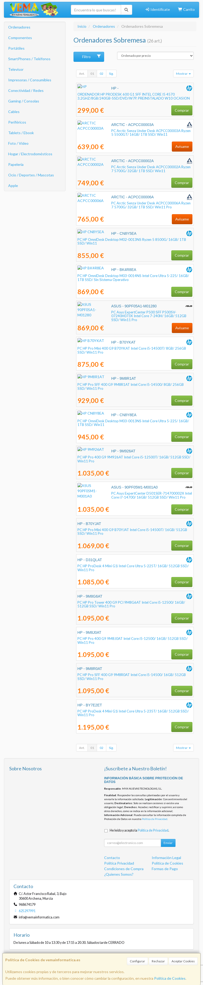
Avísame (182, 146)
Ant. (82, 74)
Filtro (91, 56)
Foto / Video (18, 143)
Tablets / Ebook (21, 132)
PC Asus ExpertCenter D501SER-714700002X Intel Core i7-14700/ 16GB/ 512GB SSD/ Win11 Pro (130, 495)
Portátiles (16, 48)
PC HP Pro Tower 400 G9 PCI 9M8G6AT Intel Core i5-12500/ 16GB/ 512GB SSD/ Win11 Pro (131, 604)
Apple (13, 185)
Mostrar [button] (183, 74)
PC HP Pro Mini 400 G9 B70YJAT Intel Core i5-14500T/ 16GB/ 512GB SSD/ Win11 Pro (132, 532)
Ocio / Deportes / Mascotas (31, 175)
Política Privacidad (119, 863)
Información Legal (166, 857)
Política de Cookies (170, 978)
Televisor (16, 69)
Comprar (182, 110)
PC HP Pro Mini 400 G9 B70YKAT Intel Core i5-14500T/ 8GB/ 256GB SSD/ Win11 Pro (131, 350)
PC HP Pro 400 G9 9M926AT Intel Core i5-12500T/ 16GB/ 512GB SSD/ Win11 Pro (133, 459)
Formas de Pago (165, 868)
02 (101, 74)
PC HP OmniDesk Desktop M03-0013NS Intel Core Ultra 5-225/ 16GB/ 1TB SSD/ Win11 (133, 423)
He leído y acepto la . (139, 830)
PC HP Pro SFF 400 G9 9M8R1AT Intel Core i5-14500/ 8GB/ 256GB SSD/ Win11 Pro (130, 386)
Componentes (20, 37)
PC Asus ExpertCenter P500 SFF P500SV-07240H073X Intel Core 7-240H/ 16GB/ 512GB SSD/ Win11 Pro (130, 314)
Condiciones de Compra (124, 868)
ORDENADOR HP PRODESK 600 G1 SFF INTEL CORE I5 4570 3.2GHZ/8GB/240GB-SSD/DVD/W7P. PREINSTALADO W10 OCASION (133, 96)
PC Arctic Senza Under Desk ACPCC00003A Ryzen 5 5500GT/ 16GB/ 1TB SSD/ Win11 (131, 133)
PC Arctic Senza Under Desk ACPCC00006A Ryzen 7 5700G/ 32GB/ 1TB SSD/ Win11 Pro (134, 205)
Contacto (112, 857)
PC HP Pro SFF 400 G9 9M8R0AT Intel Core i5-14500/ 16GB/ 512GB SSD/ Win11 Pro (131, 677)
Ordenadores (19, 27)
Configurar (137, 961)
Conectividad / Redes (26, 90)
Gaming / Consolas (23, 101)
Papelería (16, 164)
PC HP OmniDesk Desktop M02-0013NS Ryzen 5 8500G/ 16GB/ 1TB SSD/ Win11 (131, 241)
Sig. (111, 74)
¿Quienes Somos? (118, 874)
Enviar (168, 843)
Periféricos (17, 122)
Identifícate (157, 9)
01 (92, 74)
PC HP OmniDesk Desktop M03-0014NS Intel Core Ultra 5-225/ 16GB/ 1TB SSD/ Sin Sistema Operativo (133, 278)
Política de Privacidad (154, 818)
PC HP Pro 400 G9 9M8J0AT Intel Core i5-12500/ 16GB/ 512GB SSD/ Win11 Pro (132, 640)
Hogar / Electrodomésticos (30, 154)
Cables (14, 111)
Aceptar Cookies (183, 961)
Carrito (186, 9)
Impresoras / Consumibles (29, 80)
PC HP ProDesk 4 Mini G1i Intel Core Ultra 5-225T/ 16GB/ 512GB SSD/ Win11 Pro (133, 568)
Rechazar (158, 961)
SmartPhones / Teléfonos (29, 59)
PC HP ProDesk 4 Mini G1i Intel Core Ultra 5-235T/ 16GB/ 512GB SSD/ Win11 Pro (133, 713)
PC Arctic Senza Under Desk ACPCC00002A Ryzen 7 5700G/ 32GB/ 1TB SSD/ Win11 (134, 169)
